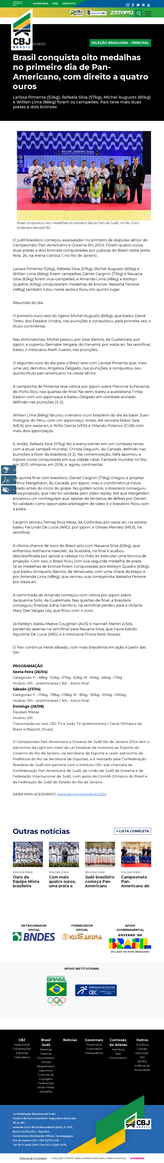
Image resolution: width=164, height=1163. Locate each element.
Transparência (94, 1053)
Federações (46, 1083)
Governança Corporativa (94, 1046)
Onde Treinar (46, 1087)
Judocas (45, 1053)
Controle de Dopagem (46, 1076)
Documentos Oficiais (46, 1060)
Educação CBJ (142, 1055)
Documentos (118, 1057)
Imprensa (22, 1053)
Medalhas (46, 1091)
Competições (22, 1048)
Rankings (46, 1049)
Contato (69, 3)
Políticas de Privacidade (142, 1067)
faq (55, 3)
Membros (118, 1049)
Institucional (22, 1044)
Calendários (22, 1057)
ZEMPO (142, 1061)
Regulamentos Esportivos (46, 1068)
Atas (118, 1053)
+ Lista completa (132, 831)
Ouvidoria (40, 3)
